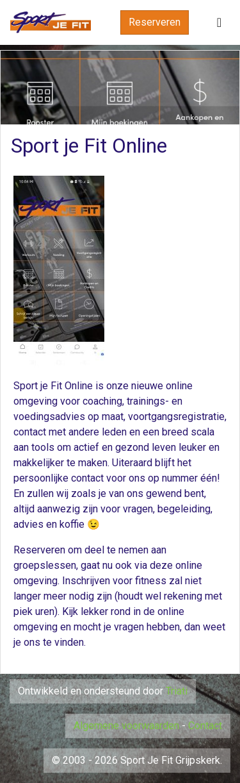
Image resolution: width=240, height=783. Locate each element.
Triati (177, 691)
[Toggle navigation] (219, 22)
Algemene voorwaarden (126, 726)
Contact (205, 726)
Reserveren (154, 22)
